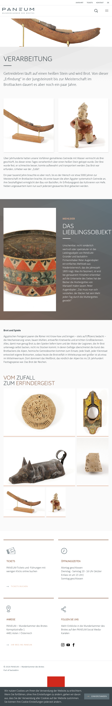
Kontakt (100, 3)
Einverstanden (97, 696)
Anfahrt (79, 3)
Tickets (90, 3)
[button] (109, 3)
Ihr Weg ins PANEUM (19, 645)
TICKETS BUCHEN (17, 586)
